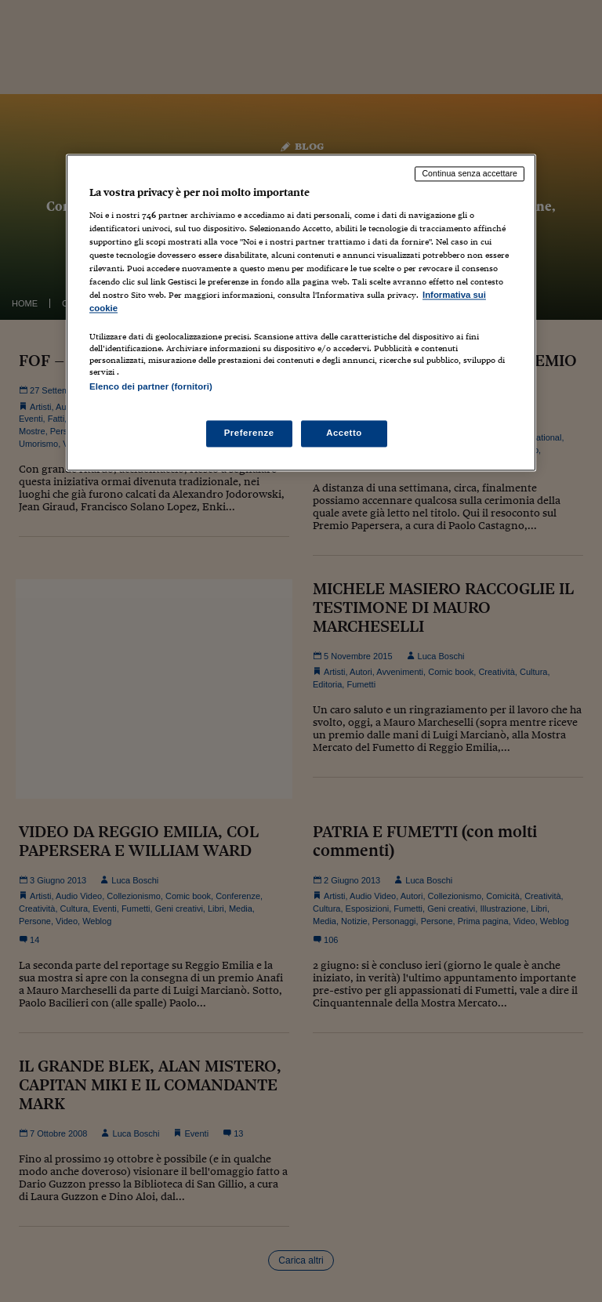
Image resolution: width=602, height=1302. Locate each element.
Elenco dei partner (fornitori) (150, 387)
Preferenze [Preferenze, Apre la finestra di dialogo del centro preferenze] (249, 432)
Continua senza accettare (469, 174)
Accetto (344, 432)
